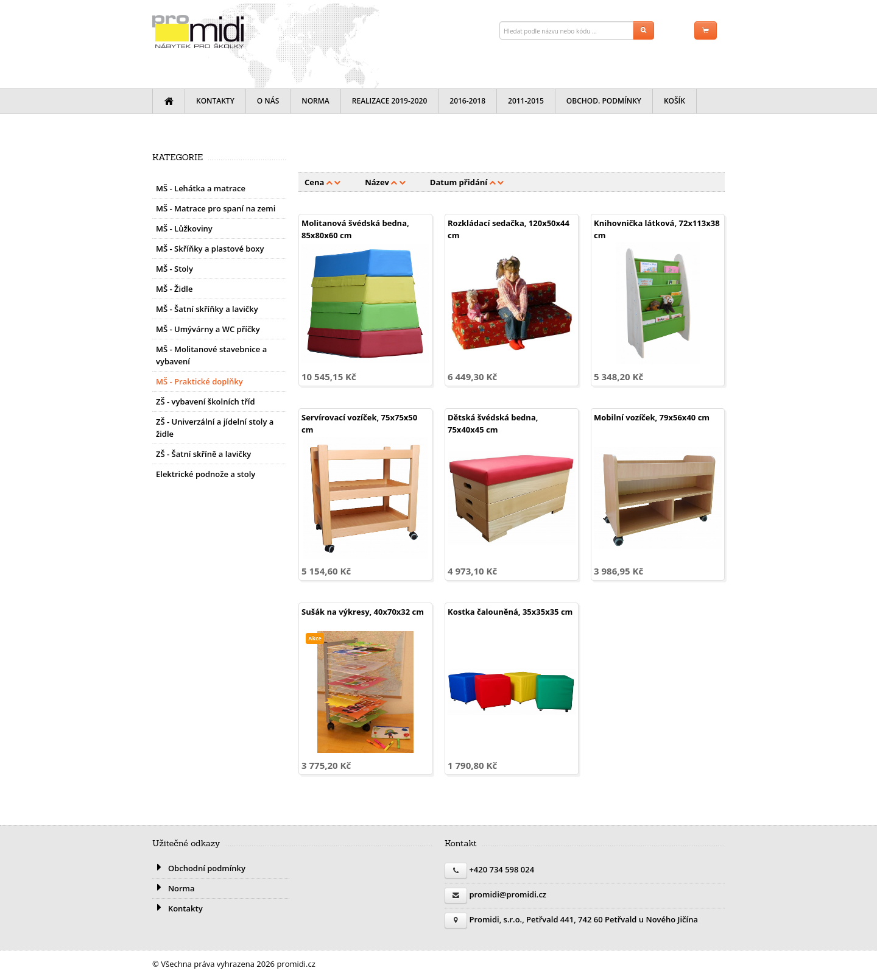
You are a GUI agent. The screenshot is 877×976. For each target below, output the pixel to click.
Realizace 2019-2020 (390, 101)
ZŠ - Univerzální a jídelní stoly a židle (214, 427)
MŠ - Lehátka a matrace (200, 188)
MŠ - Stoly (174, 268)
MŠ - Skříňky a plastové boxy (210, 248)
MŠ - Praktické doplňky (199, 381)
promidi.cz (198, 31)
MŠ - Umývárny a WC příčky (208, 329)
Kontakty (215, 101)
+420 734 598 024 (501, 869)
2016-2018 (467, 101)
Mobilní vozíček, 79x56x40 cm (652, 417)
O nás (268, 101)
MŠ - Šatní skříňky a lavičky (207, 308)
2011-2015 (526, 101)
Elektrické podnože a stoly (205, 474)
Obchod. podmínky (603, 101)
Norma (315, 101)
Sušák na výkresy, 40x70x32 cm (362, 611)
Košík (674, 101)
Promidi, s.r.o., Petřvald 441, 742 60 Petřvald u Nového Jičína (583, 919)
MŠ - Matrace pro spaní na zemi (215, 208)
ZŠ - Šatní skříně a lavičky (203, 453)
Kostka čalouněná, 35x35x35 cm (510, 611)
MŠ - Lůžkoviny (184, 228)
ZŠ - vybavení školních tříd (205, 401)
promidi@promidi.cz (507, 894)
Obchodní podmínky (198, 868)
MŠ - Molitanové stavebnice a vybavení (211, 355)
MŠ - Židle (174, 288)
